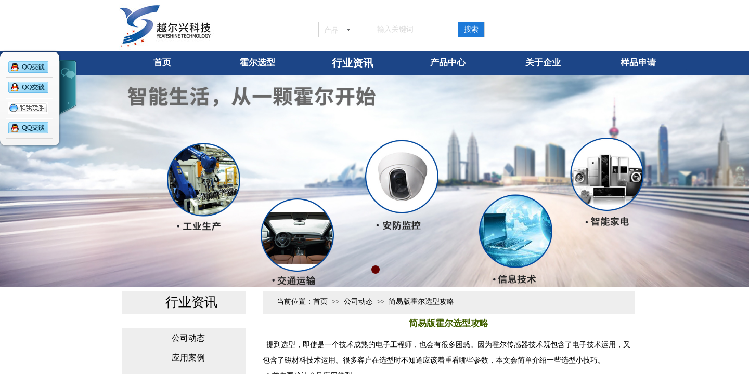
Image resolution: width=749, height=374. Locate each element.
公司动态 (358, 301)
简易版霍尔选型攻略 (421, 301)
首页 (320, 301)
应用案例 (188, 357)
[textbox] (412, 29)
